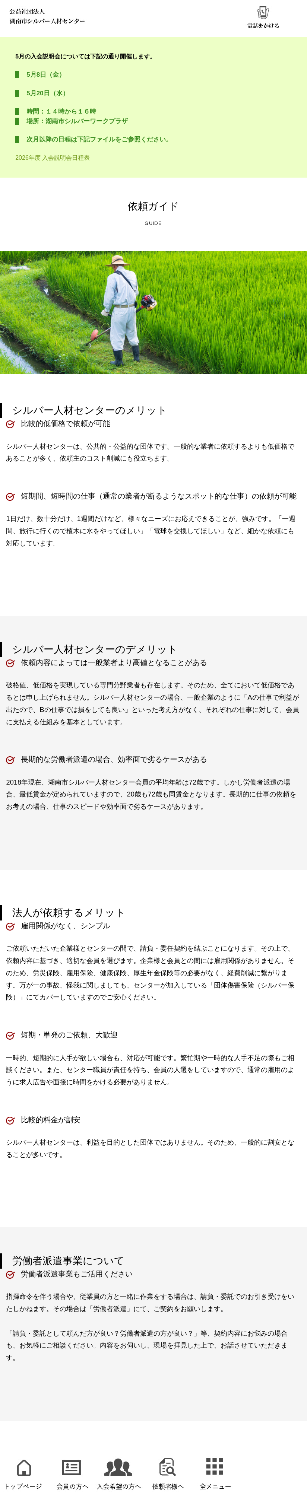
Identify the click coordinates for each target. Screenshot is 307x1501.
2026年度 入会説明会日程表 (52, 158)
